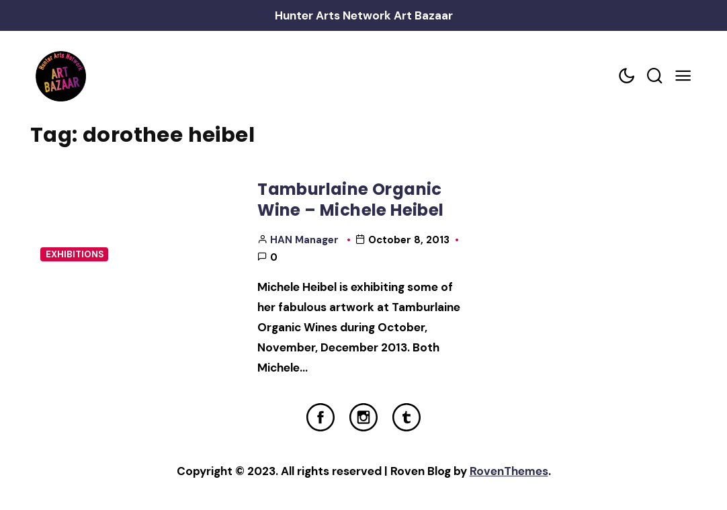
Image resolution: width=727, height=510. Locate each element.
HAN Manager (304, 240)
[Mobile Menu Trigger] (683, 76)
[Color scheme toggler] (626, 76)
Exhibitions (74, 254)
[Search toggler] (654, 76)
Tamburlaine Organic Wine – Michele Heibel (350, 199)
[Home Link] (60, 76)
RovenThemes (509, 471)
